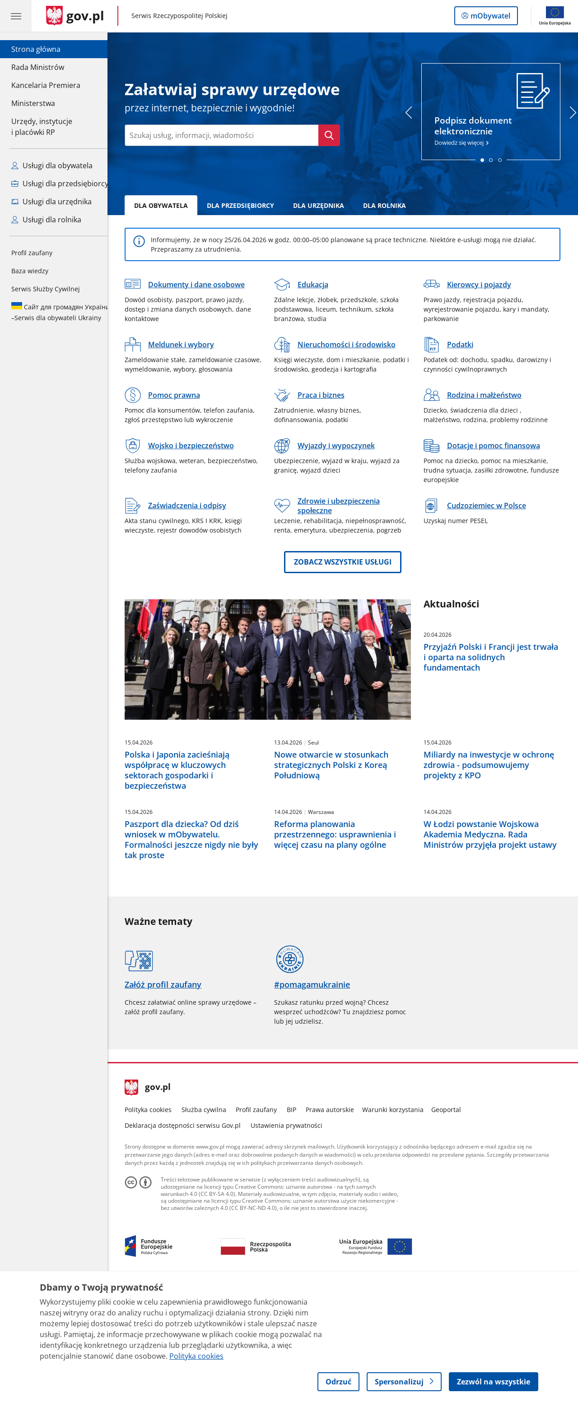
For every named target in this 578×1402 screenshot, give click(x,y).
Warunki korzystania (399, 1224)
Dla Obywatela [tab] (168, 205)
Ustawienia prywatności (293, 1240)
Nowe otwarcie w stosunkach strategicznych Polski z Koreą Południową (338, 822)
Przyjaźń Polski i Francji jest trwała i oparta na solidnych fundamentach (498, 657)
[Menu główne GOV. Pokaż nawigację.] (16, 16)
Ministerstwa (33, 103)
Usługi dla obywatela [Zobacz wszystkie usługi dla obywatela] (52, 165)
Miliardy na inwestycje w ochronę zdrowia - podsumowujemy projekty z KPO (495, 822)
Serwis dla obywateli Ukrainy (60, 312)
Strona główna (45, 48)
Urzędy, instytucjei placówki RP (41, 126)
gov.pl (155, 1203)
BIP (298, 1224)
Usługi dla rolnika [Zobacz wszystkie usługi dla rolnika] (46, 220)
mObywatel (489, 17)
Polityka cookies (155, 1224)
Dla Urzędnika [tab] (325, 205)
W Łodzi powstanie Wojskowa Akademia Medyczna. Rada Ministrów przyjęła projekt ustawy (497, 949)
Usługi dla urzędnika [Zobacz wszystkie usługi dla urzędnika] (51, 202)
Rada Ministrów (37, 67)
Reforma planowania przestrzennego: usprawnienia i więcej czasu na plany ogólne (342, 949)
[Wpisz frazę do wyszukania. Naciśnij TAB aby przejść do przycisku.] (229, 135)
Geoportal (453, 1224)
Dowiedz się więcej (498, 110)
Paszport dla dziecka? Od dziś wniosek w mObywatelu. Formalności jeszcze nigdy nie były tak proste (199, 954)
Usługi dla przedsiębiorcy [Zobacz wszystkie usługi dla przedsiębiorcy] (59, 183)
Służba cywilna (210, 1224)
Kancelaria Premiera (45, 85)
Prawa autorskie (337, 1224)
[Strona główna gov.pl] (75, 16)
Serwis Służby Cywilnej (45, 289)
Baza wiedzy (29, 271)
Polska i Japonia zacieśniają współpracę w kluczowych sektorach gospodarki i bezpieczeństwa (184, 827)
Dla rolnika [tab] (391, 205)
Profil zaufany (31, 252)
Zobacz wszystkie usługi (349, 562)
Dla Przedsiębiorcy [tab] (247, 205)
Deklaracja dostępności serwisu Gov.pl (190, 1240)
